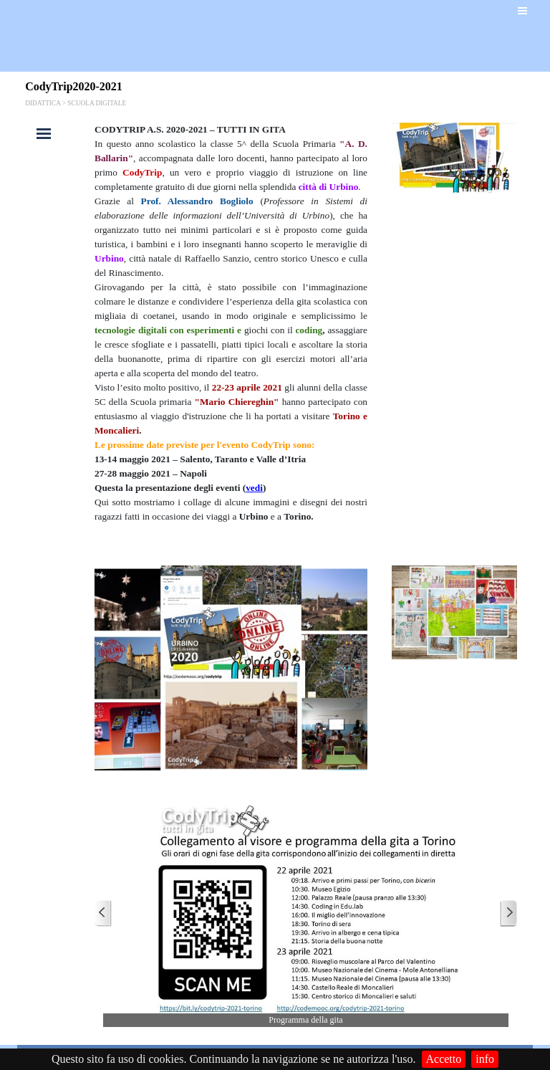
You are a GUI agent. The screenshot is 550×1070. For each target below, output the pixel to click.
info (485, 1059)
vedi (254, 487)
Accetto (444, 1059)
